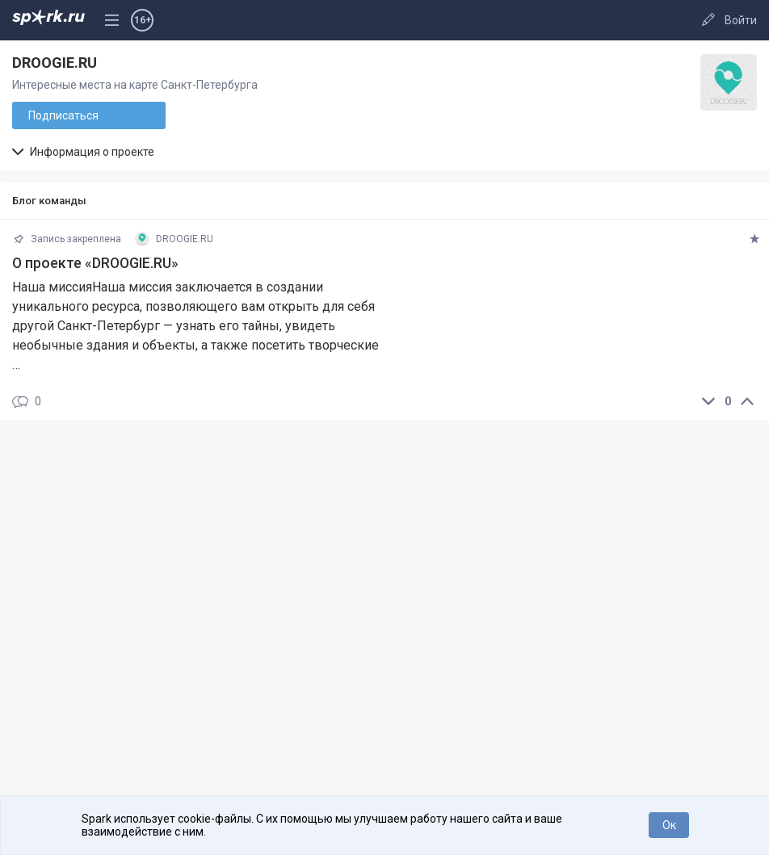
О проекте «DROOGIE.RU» (95, 263)
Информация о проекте (83, 151)
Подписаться (63, 115)
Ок (669, 825)
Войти (741, 20)
